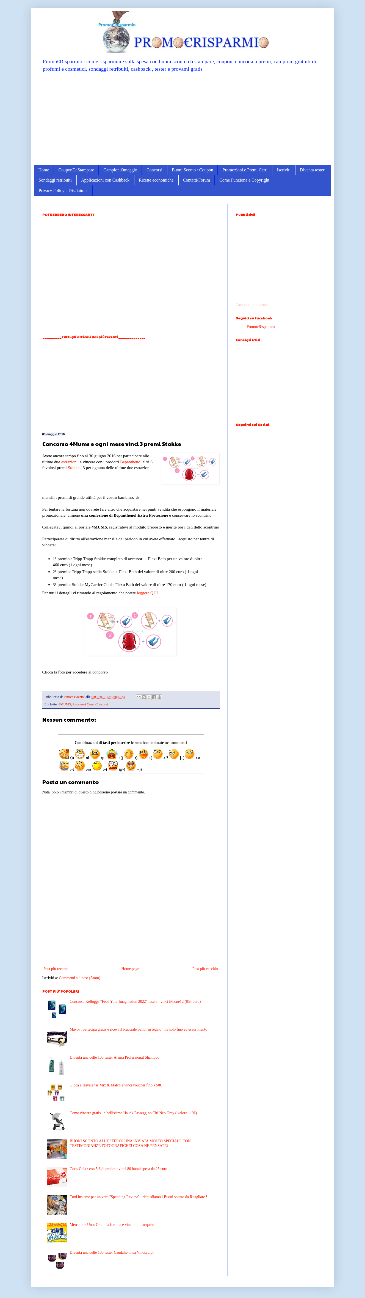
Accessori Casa (82, 704)
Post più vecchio (205, 969)
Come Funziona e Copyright (244, 180)
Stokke (74, 467)
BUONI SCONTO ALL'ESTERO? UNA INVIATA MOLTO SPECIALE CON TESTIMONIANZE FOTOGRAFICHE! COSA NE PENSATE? (130, 1143)
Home (43, 170)
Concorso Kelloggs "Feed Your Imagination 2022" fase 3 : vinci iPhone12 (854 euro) (135, 1001)
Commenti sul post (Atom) (79, 978)
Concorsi (154, 170)
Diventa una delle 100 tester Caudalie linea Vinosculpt (112, 1252)
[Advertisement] (182, 118)
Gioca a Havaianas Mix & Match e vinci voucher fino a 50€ (116, 1085)
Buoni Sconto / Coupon (192, 170)
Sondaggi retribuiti (55, 180)
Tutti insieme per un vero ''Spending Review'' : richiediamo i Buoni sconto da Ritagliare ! (138, 1197)
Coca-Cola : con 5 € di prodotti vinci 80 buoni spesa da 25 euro (118, 1169)
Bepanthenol (131, 461)
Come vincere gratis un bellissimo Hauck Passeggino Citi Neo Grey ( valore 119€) (133, 1113)
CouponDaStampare (76, 170)
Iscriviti (284, 170)
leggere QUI (147, 592)
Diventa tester (312, 170)
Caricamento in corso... (254, 305)
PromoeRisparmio (261, 327)
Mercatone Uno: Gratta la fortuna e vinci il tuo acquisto (112, 1225)
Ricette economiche (156, 180)
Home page (130, 969)
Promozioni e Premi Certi (244, 170)
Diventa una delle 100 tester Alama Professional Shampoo (114, 1057)
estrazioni (69, 461)
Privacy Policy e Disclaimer (63, 190)
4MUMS (65, 704)
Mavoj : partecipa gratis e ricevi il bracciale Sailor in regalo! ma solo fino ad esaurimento (138, 1029)
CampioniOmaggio (120, 170)
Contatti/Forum (196, 180)
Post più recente (56, 969)
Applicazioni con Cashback (105, 180)
